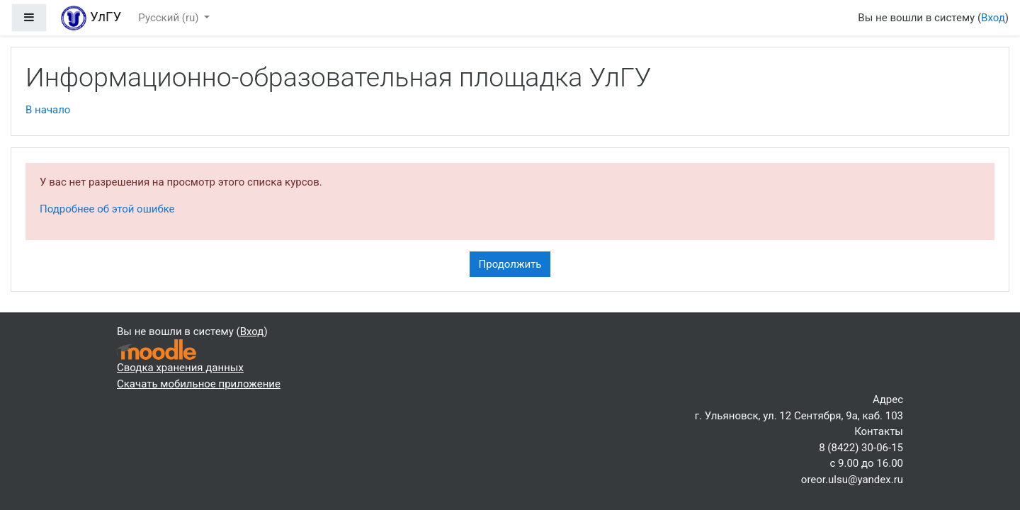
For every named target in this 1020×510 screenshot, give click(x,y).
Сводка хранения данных (180, 367)
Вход (993, 17)
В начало (48, 109)
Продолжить (510, 264)
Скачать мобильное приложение (198, 384)
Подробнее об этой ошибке (107, 209)
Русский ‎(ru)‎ (169, 17)
